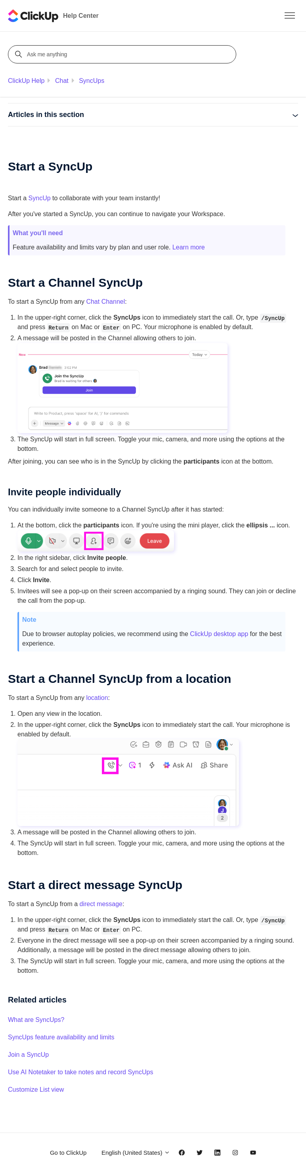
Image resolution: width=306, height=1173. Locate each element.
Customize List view (36, 1089)
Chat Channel (105, 301)
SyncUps (91, 80)
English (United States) (135, 1152)
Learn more (188, 247)
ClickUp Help (26, 80)
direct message (101, 904)
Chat (62, 80)
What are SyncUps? (36, 1019)
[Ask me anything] (123, 54)
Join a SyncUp (28, 1054)
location (97, 697)
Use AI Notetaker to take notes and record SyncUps (80, 1072)
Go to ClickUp (68, 1152)
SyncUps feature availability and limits (61, 1037)
